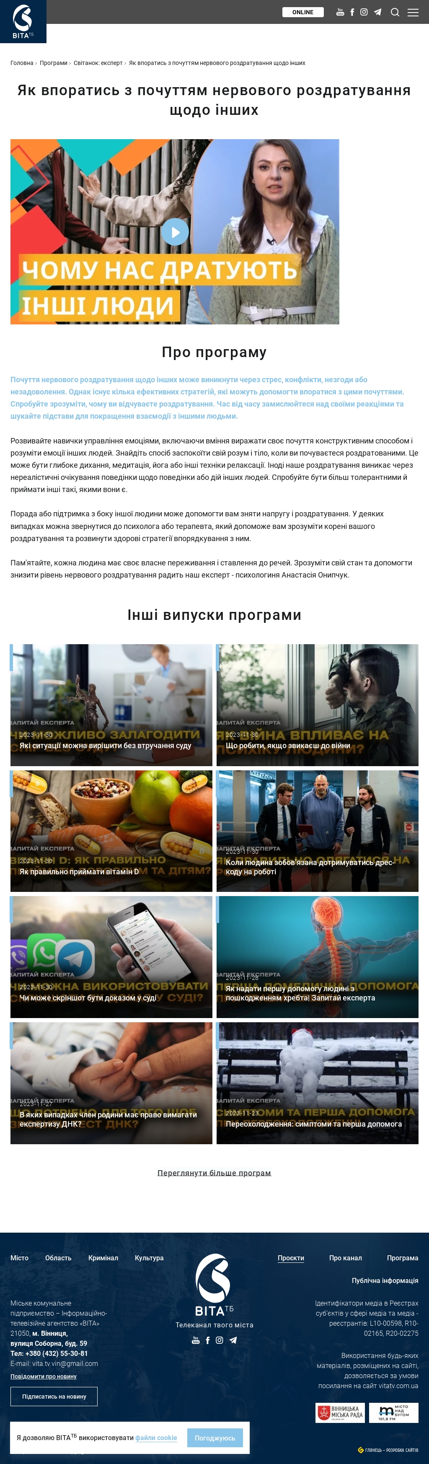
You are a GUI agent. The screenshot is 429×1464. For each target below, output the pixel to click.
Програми (53, 63)
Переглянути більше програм (214, 1172)
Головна (22, 63)
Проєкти (291, 1257)
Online (302, 12)
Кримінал (103, 1257)
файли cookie (156, 1437)
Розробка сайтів (402, 1450)
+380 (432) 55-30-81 (57, 1353)
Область (58, 1257)
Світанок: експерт (98, 63)
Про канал (345, 1257)
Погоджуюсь (215, 1437)
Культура (149, 1257)
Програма (403, 1257)
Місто (19, 1257)
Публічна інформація (385, 1280)
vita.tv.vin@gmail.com (65, 1363)
